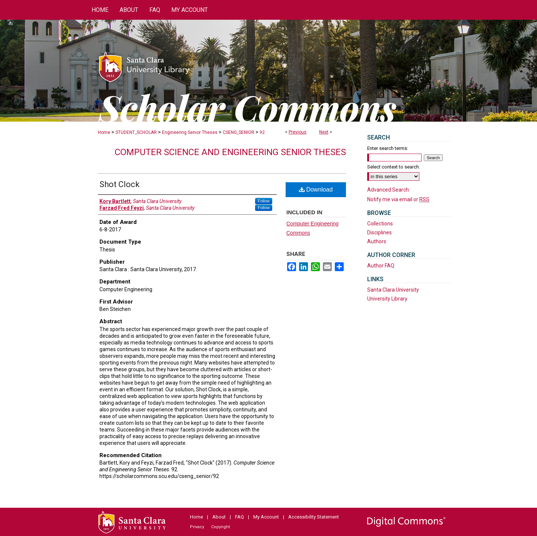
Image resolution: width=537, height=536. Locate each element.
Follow (264, 201)
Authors (376, 241)
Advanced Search (388, 190)
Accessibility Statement (313, 517)
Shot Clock (119, 184)
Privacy (197, 526)
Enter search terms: (387, 148)
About (219, 517)
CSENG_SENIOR (238, 132)
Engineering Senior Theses (189, 132)
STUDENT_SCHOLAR (136, 132)
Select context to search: (393, 167)
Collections (380, 224)
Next (323, 132)
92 (262, 132)
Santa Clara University (393, 290)
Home (104, 132)
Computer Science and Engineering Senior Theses (230, 152)
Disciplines (379, 232)
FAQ (239, 517)
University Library (387, 299)
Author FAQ (380, 266)
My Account (266, 517)
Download (316, 189)
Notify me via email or (398, 199)
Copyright (220, 526)
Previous (297, 132)
